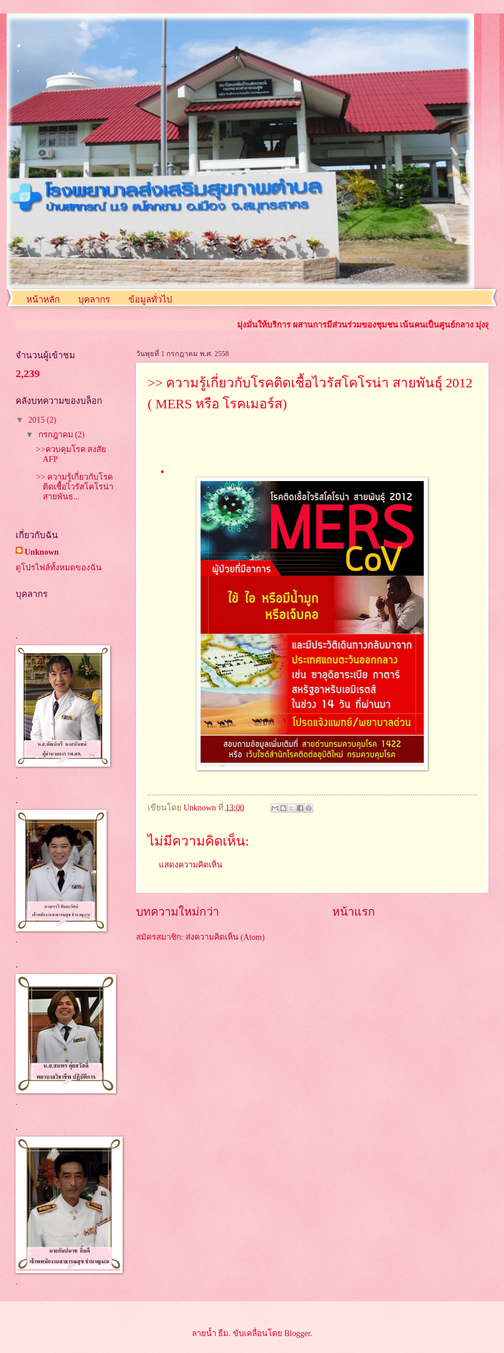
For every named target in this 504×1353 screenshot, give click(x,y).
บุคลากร (94, 299)
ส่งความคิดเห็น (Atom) (225, 937)
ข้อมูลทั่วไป (150, 299)
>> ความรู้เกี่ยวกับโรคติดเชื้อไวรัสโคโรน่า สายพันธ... (74, 487)
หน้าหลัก (43, 299)
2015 (37, 419)
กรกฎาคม (56, 434)
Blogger (297, 1333)
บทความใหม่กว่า (177, 911)
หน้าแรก (353, 911)
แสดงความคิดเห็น (191, 864)
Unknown (42, 552)
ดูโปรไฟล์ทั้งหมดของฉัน (59, 567)
